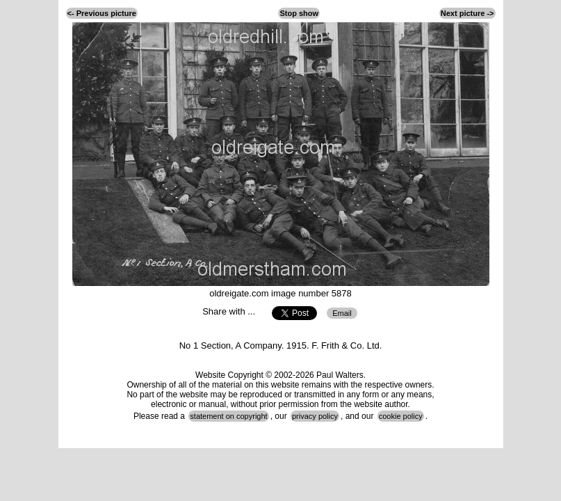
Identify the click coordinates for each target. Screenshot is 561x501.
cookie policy (401, 416)
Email (342, 313)
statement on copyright (228, 416)
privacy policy (315, 416)
